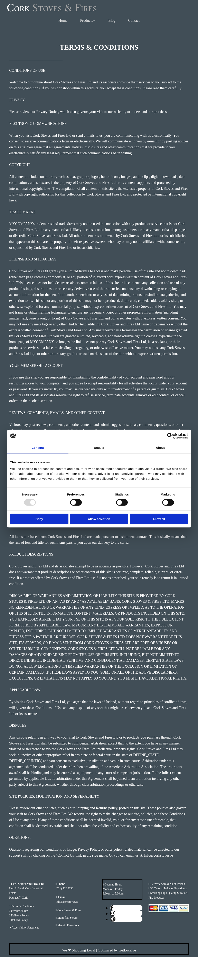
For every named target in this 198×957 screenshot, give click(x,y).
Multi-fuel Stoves (67, 917)
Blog (111, 20)
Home (62, 20)
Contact (134, 20)
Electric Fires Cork (68, 925)
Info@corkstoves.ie (67, 901)
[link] (88, 20)
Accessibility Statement (25, 927)
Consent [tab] (37, 447)
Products (86, 20)
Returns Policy (19, 920)
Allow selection (99, 519)
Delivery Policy (20, 915)
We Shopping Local (78, 950)
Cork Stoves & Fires (69, 910)
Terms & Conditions (22, 906)
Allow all (159, 519)
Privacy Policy (19, 910)
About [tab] (160, 447)
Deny (39, 519)
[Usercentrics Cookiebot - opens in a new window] (170, 436)
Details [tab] (99, 447)
